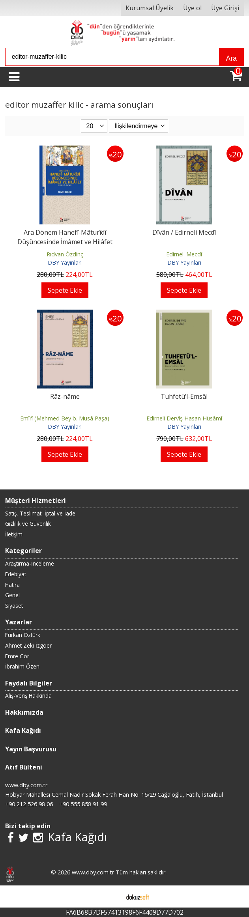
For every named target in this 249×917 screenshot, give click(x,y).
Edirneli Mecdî (184, 254)
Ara (231, 58)
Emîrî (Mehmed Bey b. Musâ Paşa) (64, 418)
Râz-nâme (65, 396)
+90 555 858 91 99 (83, 804)
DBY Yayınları (65, 262)
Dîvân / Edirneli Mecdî (184, 232)
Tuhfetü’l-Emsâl (184, 396)
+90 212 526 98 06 (29, 804)
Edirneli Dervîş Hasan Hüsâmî (184, 418)
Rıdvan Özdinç (65, 254)
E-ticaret (111, 896)
